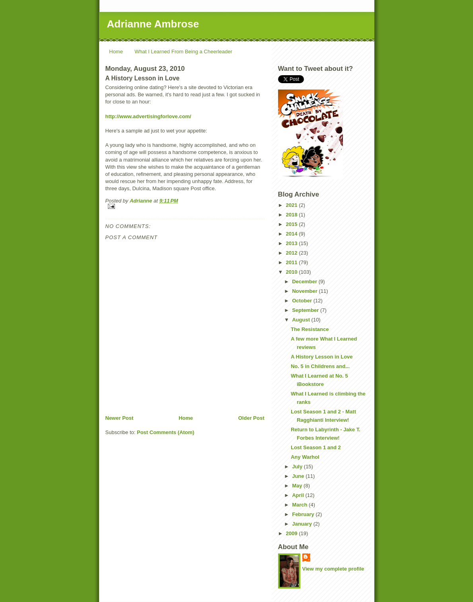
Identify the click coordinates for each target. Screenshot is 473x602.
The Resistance (310, 329)
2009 (292, 533)
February (303, 514)
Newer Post (119, 418)
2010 (292, 272)
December (305, 281)
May (298, 486)
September (306, 310)
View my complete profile (333, 569)
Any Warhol (305, 457)
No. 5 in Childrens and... (320, 366)
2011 (292, 262)
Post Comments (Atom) (165, 432)
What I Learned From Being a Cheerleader (183, 52)
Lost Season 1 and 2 (316, 447)
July (298, 467)
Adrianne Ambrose (153, 24)
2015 (292, 224)
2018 (292, 215)
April (298, 495)
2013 (292, 243)
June (299, 476)
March (300, 505)
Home (116, 52)
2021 (292, 205)
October (302, 301)
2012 (292, 253)
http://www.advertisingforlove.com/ (148, 116)
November (305, 291)
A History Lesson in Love (322, 357)
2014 (292, 234)
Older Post (251, 418)
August (301, 320)
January (302, 524)
